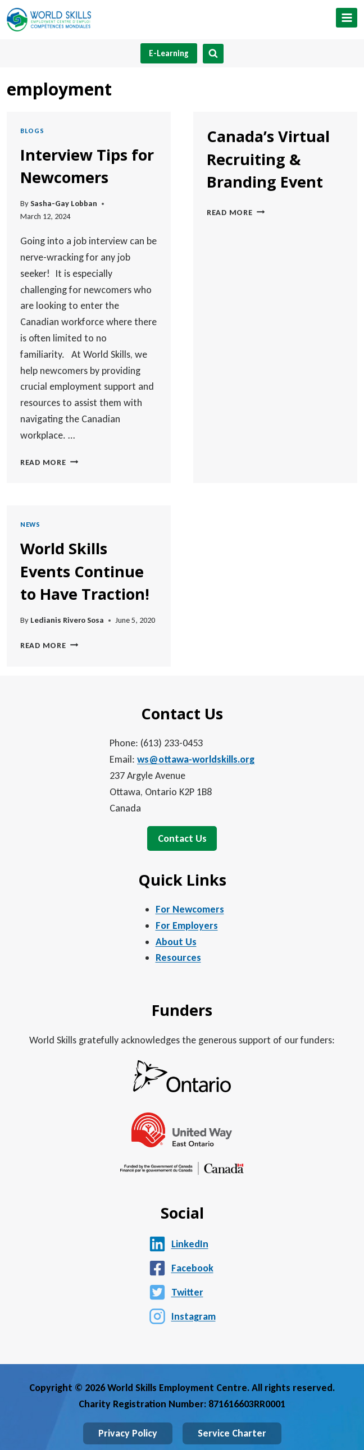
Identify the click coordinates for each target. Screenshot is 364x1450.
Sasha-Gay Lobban (63, 203)
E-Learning (169, 53)
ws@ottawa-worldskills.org (195, 759)
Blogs (32, 130)
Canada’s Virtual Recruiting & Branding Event (268, 159)
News (30, 524)
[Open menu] (346, 18)
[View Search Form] (213, 53)
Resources (178, 957)
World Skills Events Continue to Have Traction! (84, 571)
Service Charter (232, 1433)
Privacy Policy (127, 1433)
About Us (176, 942)
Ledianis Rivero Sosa (67, 620)
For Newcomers (190, 909)
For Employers (187, 925)
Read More (49, 462)
